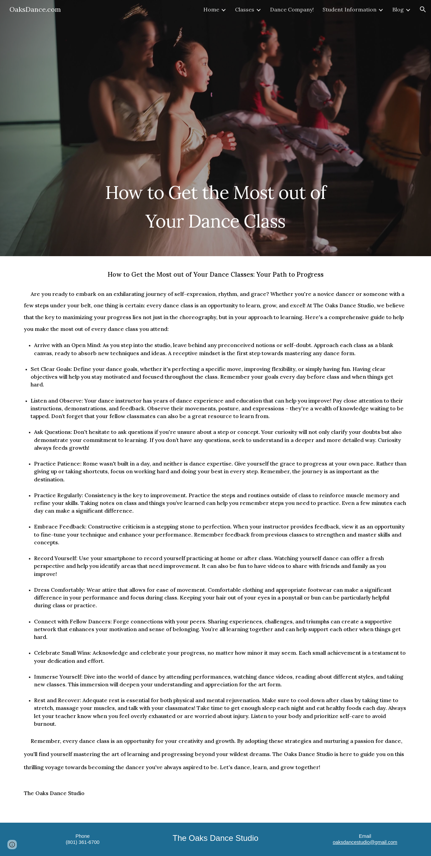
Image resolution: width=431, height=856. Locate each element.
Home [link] (211, 9)
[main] (215, 202)
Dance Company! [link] (292, 9)
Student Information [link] (349, 9)
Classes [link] (244, 9)
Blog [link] (398, 9)
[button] (423, 9)
